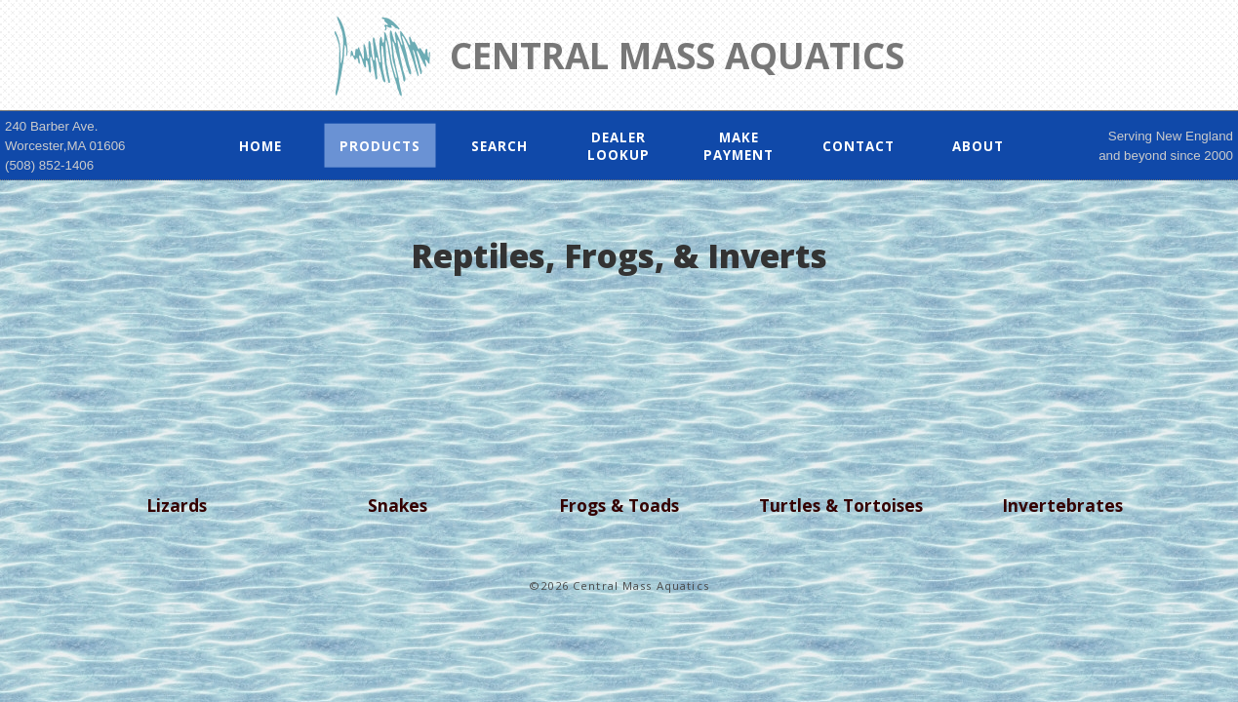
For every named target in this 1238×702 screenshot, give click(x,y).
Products (379, 145)
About (978, 145)
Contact (858, 145)
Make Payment (738, 145)
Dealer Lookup (618, 145)
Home (260, 145)
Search (499, 145)
